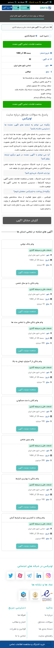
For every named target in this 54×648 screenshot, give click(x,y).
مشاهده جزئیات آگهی (27, 272)
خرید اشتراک (34, 2)
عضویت (25, 7)
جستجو (12, 2)
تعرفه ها (22, 2)
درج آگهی (7, 7)
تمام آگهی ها (44, 27)
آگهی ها (46, 2)
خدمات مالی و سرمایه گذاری (21, 27)
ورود (16, 7)
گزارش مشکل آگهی (27, 220)
